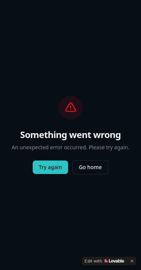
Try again (50, 167)
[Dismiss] (131, 261)
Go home (90, 167)
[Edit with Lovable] (104, 261)
